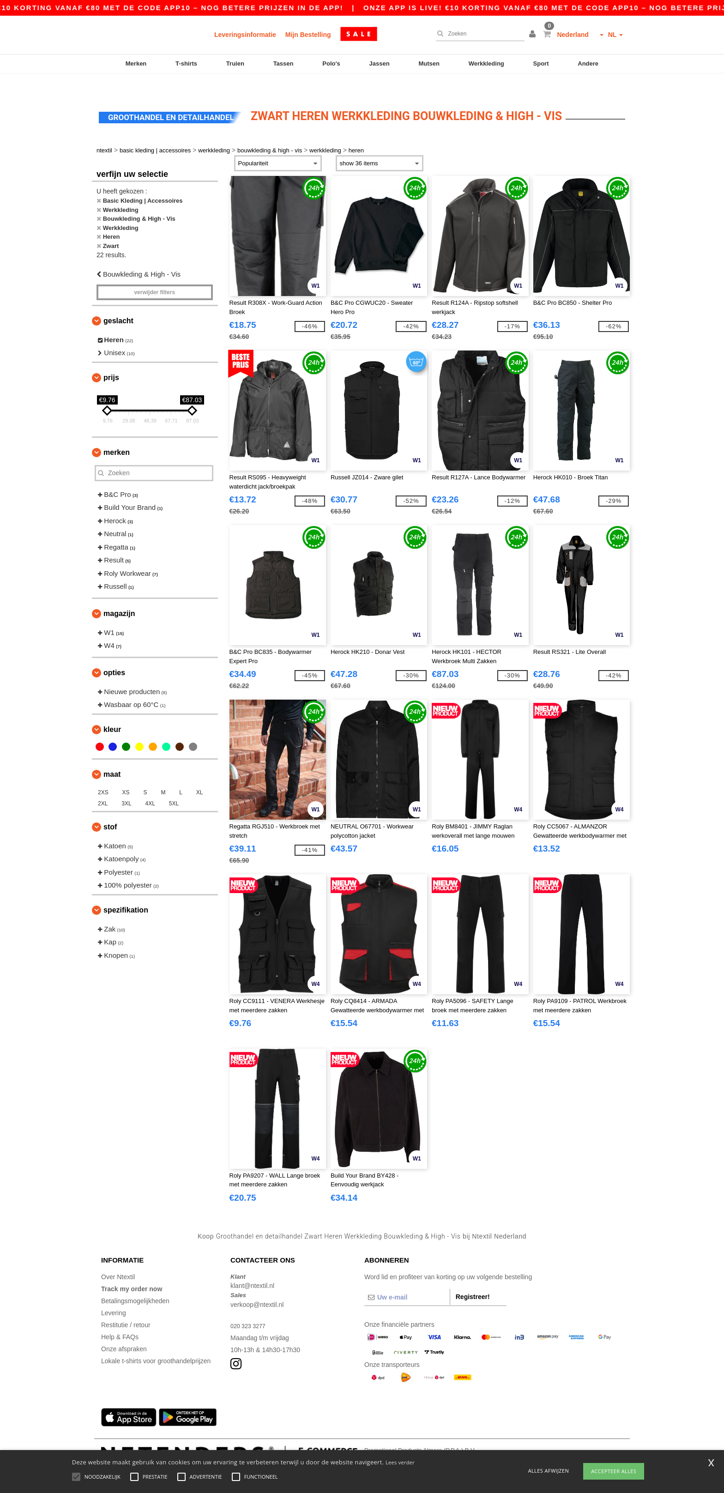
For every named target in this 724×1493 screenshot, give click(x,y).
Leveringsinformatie (245, 34)
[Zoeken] (478, 34)
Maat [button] (112, 756)
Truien (235, 63)
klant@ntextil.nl (252, 1268)
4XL (150, 785)
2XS (103, 774)
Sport (541, 63)
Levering (113, 1295)
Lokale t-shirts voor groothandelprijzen (156, 1343)
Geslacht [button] (118, 303)
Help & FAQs (120, 1319)
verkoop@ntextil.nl (257, 1286)
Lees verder (400, 1462)
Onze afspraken (124, 1331)
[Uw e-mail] (407, 1279)
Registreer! (473, 1278)
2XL (103, 785)
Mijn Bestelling (308, 34)
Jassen (379, 63)
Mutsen (429, 63)
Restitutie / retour (126, 1307)
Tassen (283, 63)
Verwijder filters (154, 274)
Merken (136, 63)
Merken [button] (116, 434)
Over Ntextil (118, 1259)
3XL (126, 785)
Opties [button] (114, 655)
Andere (588, 63)
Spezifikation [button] (125, 892)
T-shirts (186, 63)
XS (126, 774)
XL (199, 774)
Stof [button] (110, 809)
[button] (533, 34)
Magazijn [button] (119, 595)
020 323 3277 (250, 1308)
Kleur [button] (112, 711)
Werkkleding (486, 63)
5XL (174, 785)
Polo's (331, 63)
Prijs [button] (111, 359)
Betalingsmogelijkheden (135, 1283)
